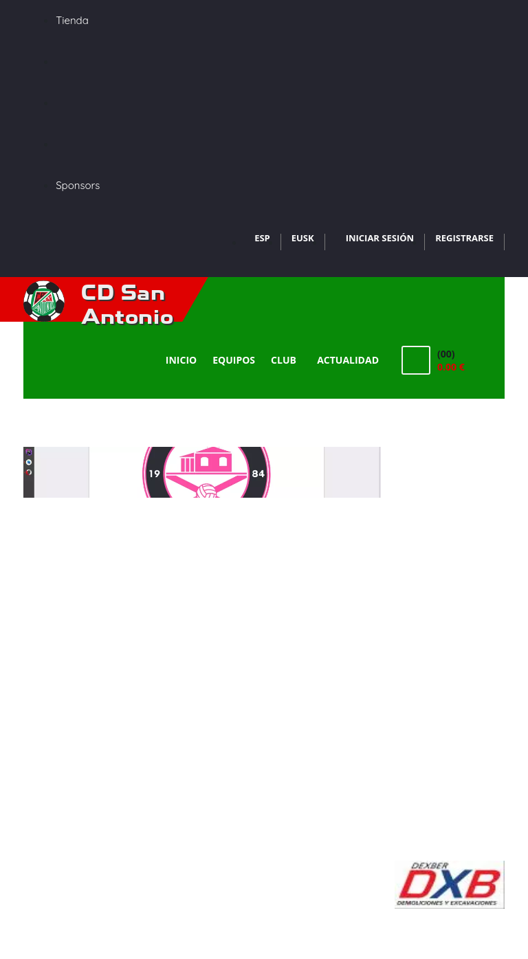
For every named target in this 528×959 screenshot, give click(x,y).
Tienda (72, 20)
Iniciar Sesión (380, 238)
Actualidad (348, 359)
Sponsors (78, 185)
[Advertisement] (450, 653)
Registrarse (464, 238)
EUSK (303, 238)
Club (286, 359)
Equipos (233, 359)
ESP (262, 238)
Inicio (181, 359)
